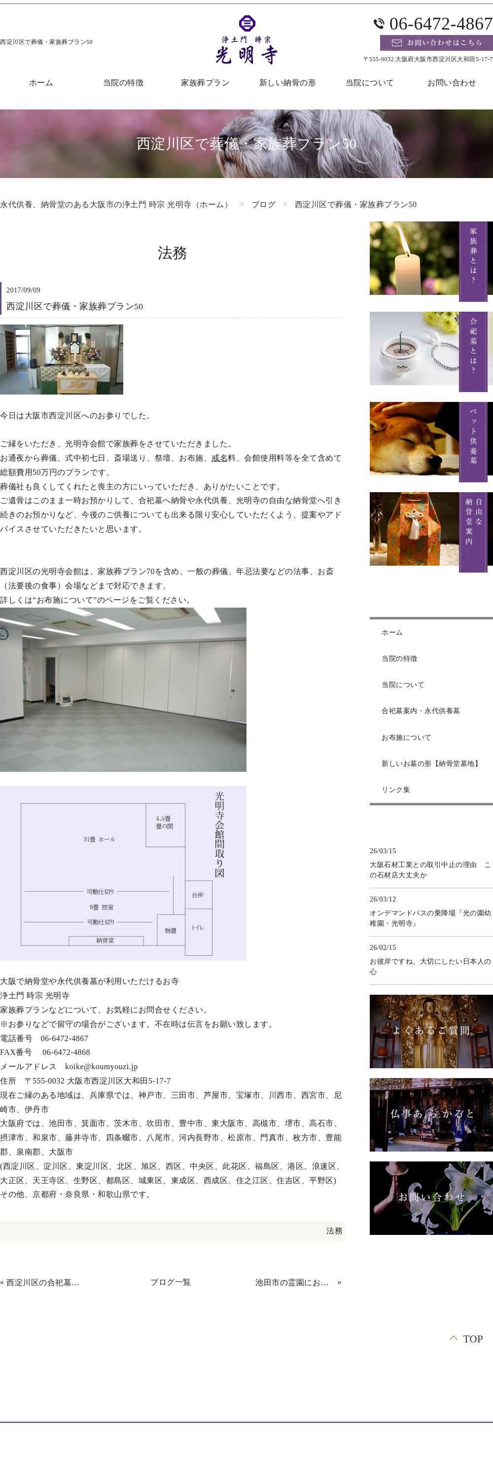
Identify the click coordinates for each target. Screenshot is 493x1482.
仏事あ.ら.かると (419, 1390)
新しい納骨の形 (288, 82)
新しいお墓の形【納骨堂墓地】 (432, 763)
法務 (334, 1231)
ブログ (263, 204)
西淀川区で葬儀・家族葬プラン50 (356, 204)
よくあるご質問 (107, 1390)
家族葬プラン (205, 82)
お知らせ (194, 1404)
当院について (370, 82)
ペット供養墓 (237, 1390)
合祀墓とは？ (333, 1375)
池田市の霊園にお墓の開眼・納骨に (295, 1282)
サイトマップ (292, 1404)
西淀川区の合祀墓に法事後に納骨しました (46, 1282)
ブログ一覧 (170, 1282)
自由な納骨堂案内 (37, 1390)
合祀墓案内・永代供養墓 (421, 711)
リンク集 (396, 790)
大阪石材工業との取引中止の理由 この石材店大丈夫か (431, 870)
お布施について (407, 737)
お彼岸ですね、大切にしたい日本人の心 (431, 967)
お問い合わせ (273, 1375)
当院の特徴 (123, 82)
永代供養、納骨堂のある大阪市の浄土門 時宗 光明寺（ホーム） (116, 204)
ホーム (392, 632)
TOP (473, 1338)
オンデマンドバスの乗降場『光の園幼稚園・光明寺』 (431, 918)
